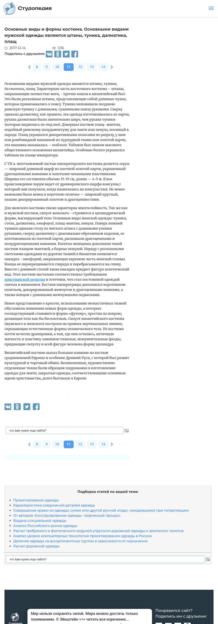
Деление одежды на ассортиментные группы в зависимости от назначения (80, 541)
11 (68, 67)
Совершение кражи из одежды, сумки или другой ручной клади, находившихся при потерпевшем (101, 510)
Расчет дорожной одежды (36, 546)
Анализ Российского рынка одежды (45, 526)
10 (57, 67)
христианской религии (24, 279)
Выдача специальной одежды (39, 521)
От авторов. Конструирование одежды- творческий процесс (67, 516)
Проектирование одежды (36, 500)
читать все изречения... (107, 619)
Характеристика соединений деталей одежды (54, 505)
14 (103, 67)
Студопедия (27, 8)
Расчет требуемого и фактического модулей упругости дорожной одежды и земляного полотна (98, 531)
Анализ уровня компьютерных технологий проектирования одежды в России (82, 536)
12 (80, 67)
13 (92, 67)
